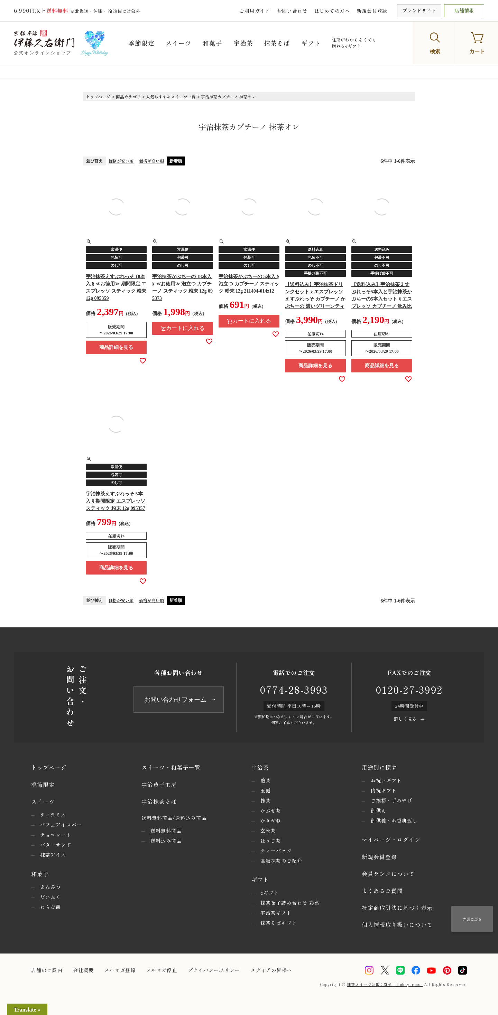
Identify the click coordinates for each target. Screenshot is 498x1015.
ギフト (313, 42)
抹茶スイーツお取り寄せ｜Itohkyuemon (385, 984)
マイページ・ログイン (391, 839)
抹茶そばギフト (278, 922)
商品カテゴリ (128, 96)
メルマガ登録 (120, 970)
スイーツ (181, 42)
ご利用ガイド (254, 10)
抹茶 (265, 800)
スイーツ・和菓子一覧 (171, 767)
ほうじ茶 (270, 840)
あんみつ (50, 886)
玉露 (265, 790)
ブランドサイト (419, 10)
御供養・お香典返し (394, 820)
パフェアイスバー (61, 824)
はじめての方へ (332, 10)
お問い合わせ (292, 10)
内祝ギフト (384, 790)
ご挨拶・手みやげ (392, 800)
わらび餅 (50, 906)
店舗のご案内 (47, 970)
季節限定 (144, 42)
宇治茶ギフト (276, 912)
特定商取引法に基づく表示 (397, 907)
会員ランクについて (388, 874)
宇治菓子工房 (159, 784)
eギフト (269, 892)
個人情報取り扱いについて (397, 924)
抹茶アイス (53, 854)
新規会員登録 (372, 10)
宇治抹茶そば (159, 801)
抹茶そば (279, 42)
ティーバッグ (276, 850)
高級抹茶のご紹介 (281, 860)
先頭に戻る (472, 919)
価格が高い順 (151, 161)
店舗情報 (464, 10)
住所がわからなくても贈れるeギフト (356, 43)
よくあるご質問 (382, 890)
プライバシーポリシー (214, 970)
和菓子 (215, 42)
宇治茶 (245, 42)
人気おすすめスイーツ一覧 (171, 96)
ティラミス (53, 814)
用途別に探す (379, 767)
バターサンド (56, 844)
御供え (378, 810)
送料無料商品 (166, 830)
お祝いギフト (386, 780)
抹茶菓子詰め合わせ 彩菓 (290, 902)
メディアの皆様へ (271, 970)
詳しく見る (405, 718)
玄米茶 (268, 830)
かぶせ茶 (270, 810)
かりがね (270, 820)
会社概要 (83, 970)
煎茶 (265, 780)
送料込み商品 (166, 840)
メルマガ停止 (161, 970)
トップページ (98, 96)
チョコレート (56, 834)
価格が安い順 (121, 161)
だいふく (50, 896)
